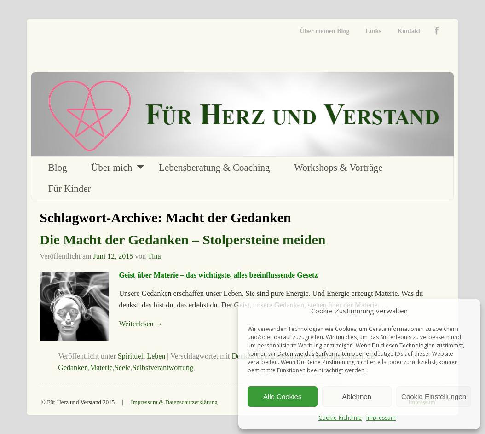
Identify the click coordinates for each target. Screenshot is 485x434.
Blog (57, 167)
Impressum (381, 418)
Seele (123, 367)
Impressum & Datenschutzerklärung (174, 402)
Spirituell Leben (142, 356)
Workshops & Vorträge (338, 167)
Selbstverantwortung (163, 367)
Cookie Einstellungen (433, 396)
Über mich (111, 167)
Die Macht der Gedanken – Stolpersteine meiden (182, 239)
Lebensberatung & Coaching (214, 167)
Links (373, 31)
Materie (101, 367)
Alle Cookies (282, 396)
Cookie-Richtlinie (340, 418)
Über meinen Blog (325, 31)
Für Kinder (69, 188)
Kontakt (409, 31)
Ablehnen (356, 396)
